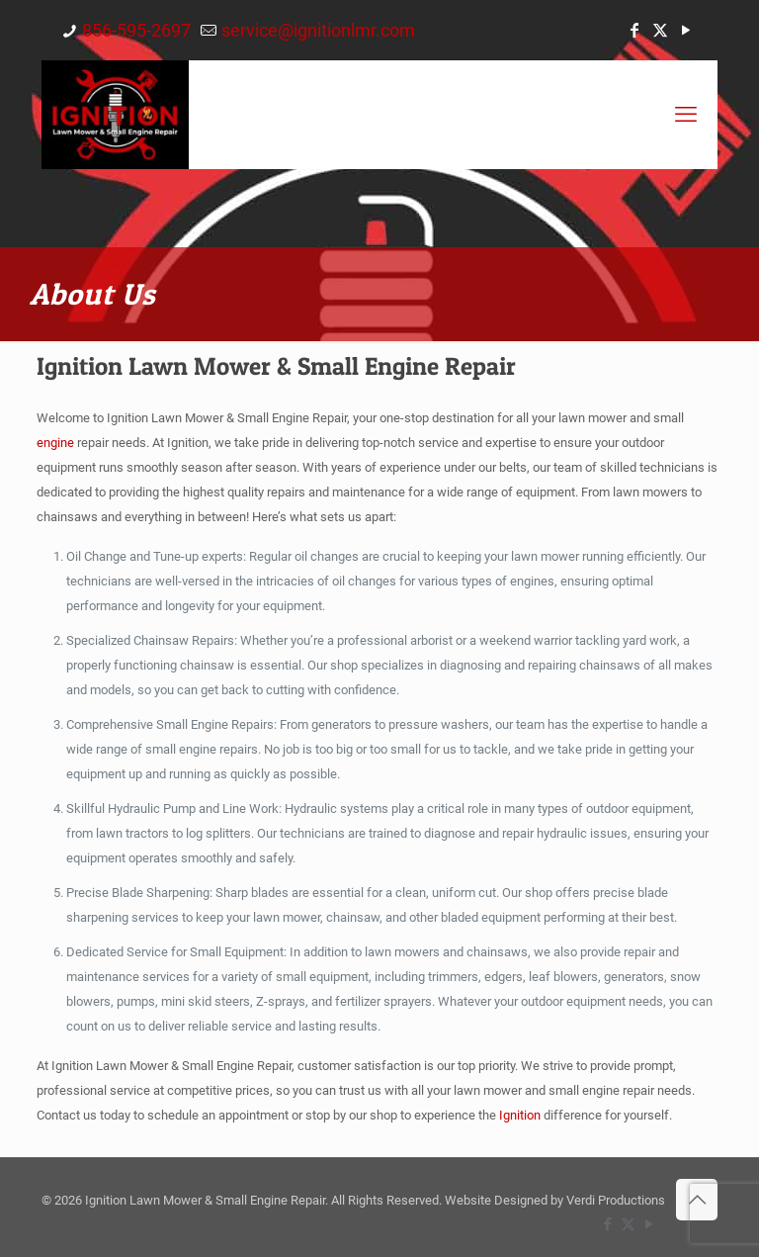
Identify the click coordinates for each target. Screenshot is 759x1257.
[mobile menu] (686, 115)
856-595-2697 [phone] (136, 30)
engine (55, 442)
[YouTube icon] (686, 30)
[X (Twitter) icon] (660, 30)
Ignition (520, 1115)
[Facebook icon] (634, 30)
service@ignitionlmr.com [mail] (318, 30)
